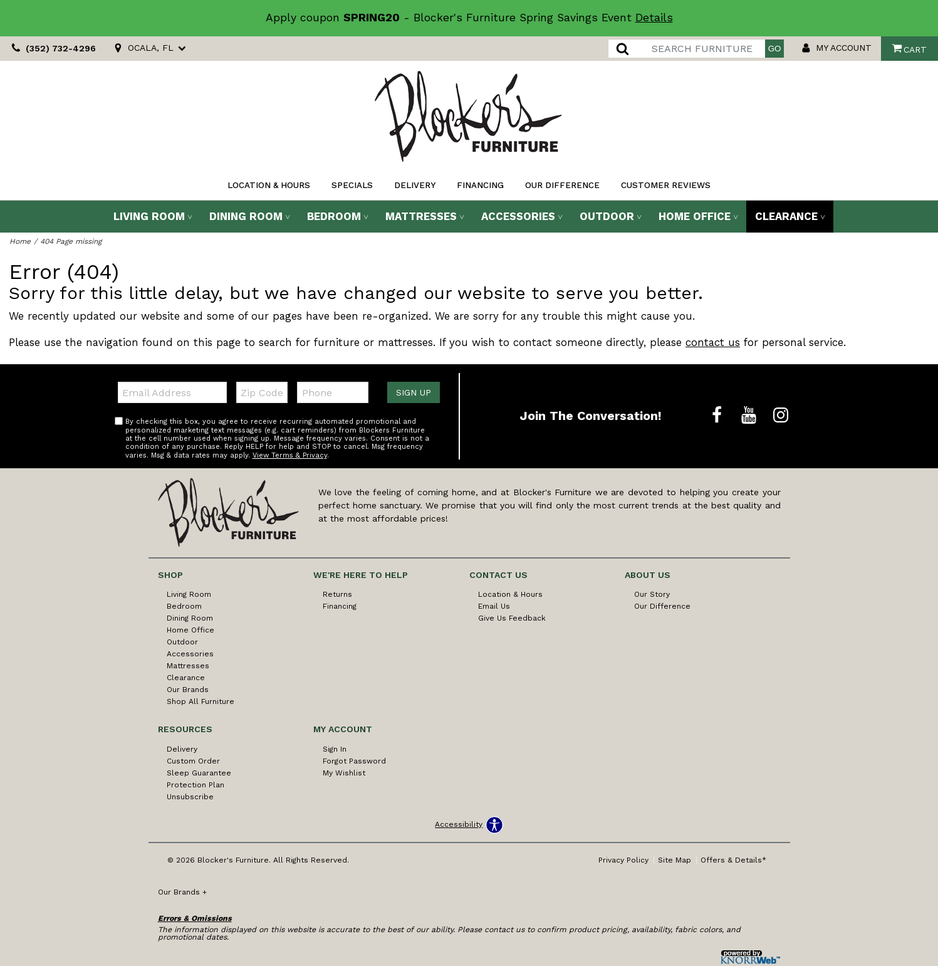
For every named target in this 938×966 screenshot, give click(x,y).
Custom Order (193, 761)
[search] (686, 48)
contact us (712, 342)
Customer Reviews (666, 185)
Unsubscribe (190, 796)
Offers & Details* (733, 860)
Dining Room (246, 216)
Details (654, 17)
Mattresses (421, 216)
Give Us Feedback (512, 618)
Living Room (149, 216)
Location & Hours (268, 185)
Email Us (494, 606)
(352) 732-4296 (52, 48)
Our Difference (562, 185)
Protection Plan (195, 784)
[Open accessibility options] (468, 825)
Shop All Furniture (200, 701)
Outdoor (607, 216)
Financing (480, 185)
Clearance (786, 216)
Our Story (652, 594)
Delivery (414, 185)
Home (20, 241)
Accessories (518, 216)
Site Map (674, 860)
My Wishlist (344, 773)
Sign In (335, 749)
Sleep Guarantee (199, 773)
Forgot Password (354, 761)
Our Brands (188, 689)
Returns (337, 594)
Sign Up (413, 392)
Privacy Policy (623, 860)
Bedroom (334, 216)
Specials (352, 185)
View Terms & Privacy (290, 455)
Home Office (695, 216)
